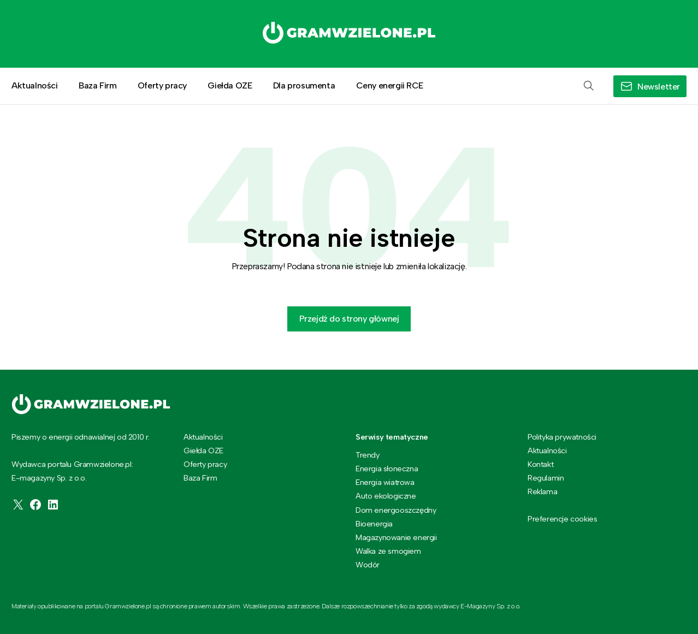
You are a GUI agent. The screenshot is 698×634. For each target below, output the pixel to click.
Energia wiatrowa (385, 482)
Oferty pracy (162, 85)
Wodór (368, 565)
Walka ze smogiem (388, 551)
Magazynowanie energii (396, 537)
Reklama (542, 491)
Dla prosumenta (304, 85)
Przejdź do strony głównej (349, 318)
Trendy (368, 455)
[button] (589, 86)
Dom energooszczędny (396, 510)
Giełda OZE (230, 85)
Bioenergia (374, 524)
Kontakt (540, 464)
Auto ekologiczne (386, 496)
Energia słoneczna (387, 468)
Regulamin (546, 478)
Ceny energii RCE (390, 85)
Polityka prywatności (562, 437)
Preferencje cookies (562, 519)
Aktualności (34, 85)
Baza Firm (97, 85)
